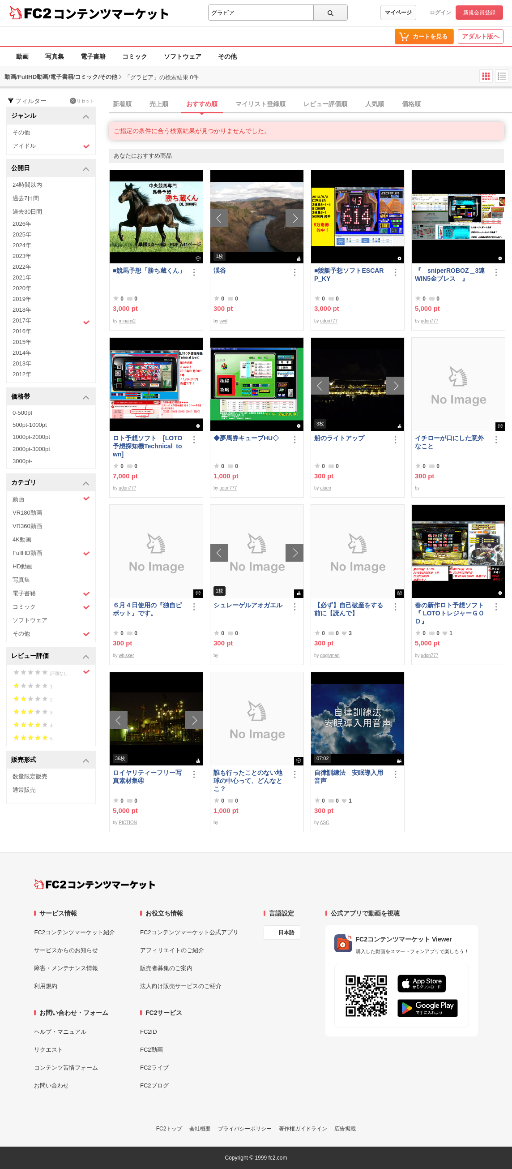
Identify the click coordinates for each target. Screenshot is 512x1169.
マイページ (398, 12)
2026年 (22, 223)
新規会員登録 (479, 12)
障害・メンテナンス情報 (66, 968)
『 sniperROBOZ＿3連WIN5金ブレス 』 (450, 274)
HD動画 (23, 566)
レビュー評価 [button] (50, 656)
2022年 (22, 266)
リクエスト (48, 1049)
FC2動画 (151, 1049)
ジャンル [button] (50, 116)
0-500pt (22, 412)
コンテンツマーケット (111, 13)
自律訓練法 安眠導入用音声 (348, 776)
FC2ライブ (154, 1067)
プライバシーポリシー (245, 1129)
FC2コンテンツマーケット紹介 (74, 932)
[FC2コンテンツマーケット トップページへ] (94, 884)
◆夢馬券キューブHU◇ (249, 438)
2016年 (22, 331)
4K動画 (22, 539)
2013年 (22, 363)
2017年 (51, 321)
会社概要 (200, 1129)
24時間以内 (27, 184)
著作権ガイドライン (303, 1129)
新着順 (122, 103)
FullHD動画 (51, 553)
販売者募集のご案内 (166, 968)
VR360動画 (27, 526)
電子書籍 (93, 56)
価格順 (411, 103)
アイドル (51, 146)
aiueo (325, 488)
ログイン (440, 12)
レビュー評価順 (325, 103)
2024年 (22, 245)
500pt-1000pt (30, 424)
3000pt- (22, 461)
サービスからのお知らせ (66, 950)
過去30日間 (27, 211)
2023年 (22, 256)
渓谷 (219, 270)
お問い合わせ (51, 1085)
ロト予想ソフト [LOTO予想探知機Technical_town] (147, 446)
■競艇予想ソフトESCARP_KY (349, 274)
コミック (134, 56)
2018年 (22, 309)
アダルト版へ (480, 36)
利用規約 (45, 986)
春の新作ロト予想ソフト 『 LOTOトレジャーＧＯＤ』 (451, 613)
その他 (227, 56)
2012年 (22, 374)
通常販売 (24, 789)
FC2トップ (169, 1129)
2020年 (22, 288)
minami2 (127, 320)
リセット (82, 101)
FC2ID (148, 1031)
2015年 (22, 342)
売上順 (158, 103)
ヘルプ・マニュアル (60, 1031)
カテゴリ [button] (50, 483)
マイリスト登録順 (260, 103)
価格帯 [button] (50, 397)
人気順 (374, 103)
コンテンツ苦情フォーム (66, 1067)
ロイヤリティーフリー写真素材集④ (147, 776)
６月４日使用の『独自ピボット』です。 (147, 609)
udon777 (328, 320)
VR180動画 (27, 512)
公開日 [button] (50, 168)
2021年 (22, 277)
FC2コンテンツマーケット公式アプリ (189, 932)
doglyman (329, 655)
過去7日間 (26, 198)
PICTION (128, 822)
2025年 (22, 234)
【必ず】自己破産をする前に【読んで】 (348, 609)
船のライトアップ (339, 438)
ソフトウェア (182, 56)
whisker (126, 655)
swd (223, 320)
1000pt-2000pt (31, 437)
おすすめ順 (202, 103)
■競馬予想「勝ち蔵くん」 (149, 270)
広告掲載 (345, 1129)
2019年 (22, 299)
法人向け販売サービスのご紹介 (181, 986)
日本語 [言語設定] (286, 932)
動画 (22, 56)
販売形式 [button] (50, 760)
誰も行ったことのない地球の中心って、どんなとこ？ (247, 780)
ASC (324, 822)
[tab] (310, 104)
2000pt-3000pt (31, 449)
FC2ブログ (154, 1085)
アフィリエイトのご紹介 (172, 950)
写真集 (54, 56)
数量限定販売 (30, 776)
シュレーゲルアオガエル (247, 605)
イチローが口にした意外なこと (449, 442)
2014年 (22, 352)
